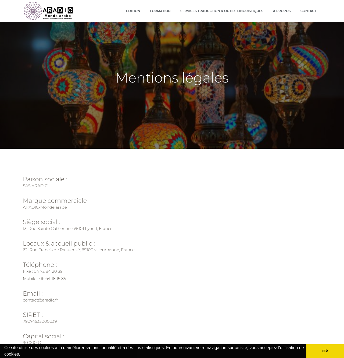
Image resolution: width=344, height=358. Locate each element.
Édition (133, 11)
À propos (282, 11)
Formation (160, 11)
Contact (308, 11)
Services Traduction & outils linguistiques (221, 11)
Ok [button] (325, 351)
